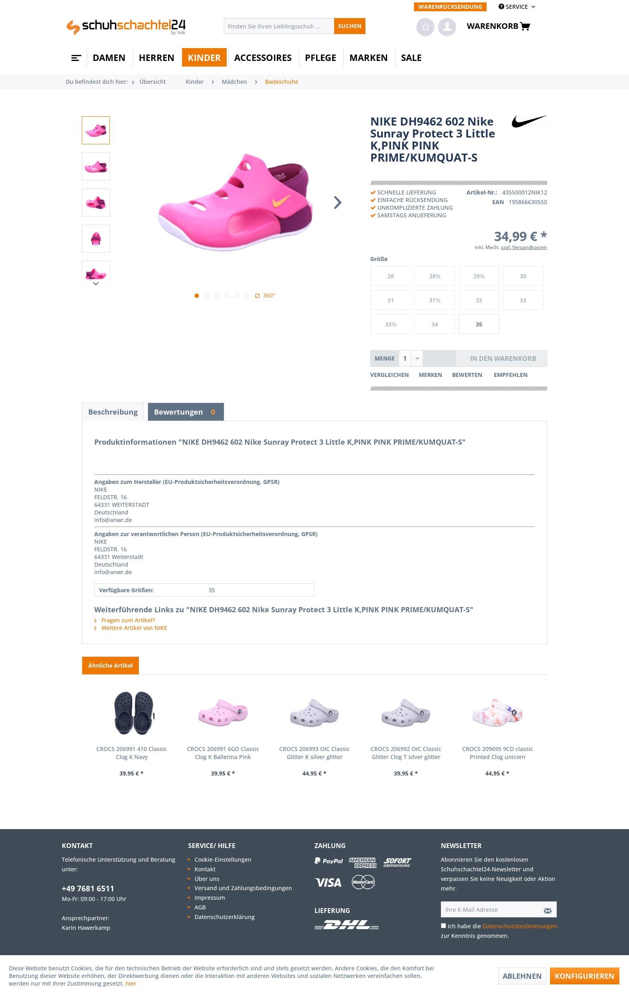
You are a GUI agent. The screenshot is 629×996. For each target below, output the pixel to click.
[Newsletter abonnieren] (545, 909)
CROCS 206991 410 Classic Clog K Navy (131, 753)
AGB (200, 907)
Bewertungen (186, 411)
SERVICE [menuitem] (514, 6)
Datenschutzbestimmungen (520, 926)
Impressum (210, 897)
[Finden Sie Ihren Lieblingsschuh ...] (294, 26)
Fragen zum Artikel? (124, 620)
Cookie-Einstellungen (223, 859)
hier (132, 983)
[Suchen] (349, 26)
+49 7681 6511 (88, 888)
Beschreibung (113, 412)
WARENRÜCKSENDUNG (450, 6)
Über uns (207, 879)
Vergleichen (389, 375)
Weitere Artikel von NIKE (130, 628)
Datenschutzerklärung (225, 917)
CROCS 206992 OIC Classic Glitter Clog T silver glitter (406, 753)
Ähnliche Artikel (110, 665)
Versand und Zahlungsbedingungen (243, 888)
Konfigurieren (585, 976)
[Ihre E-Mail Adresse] (487, 909)
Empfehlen (511, 375)
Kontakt (205, 869)
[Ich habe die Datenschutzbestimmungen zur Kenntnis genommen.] (443, 925)
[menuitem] (450, 7)
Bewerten (468, 375)
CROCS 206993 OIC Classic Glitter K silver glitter (314, 753)
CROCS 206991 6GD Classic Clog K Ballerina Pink (223, 753)
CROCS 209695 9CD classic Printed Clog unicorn (497, 753)
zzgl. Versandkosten (524, 247)
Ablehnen (522, 976)
